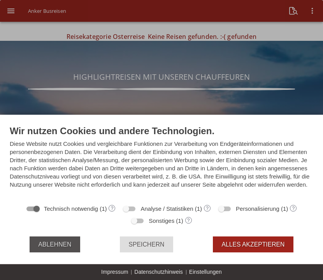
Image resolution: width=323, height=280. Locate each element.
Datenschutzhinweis (158, 272)
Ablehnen (55, 244)
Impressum (114, 272)
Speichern (147, 244)
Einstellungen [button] (205, 272)
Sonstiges (161, 220)
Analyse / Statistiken (166, 208)
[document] (161, 162)
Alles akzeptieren (253, 244)
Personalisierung (257, 208)
